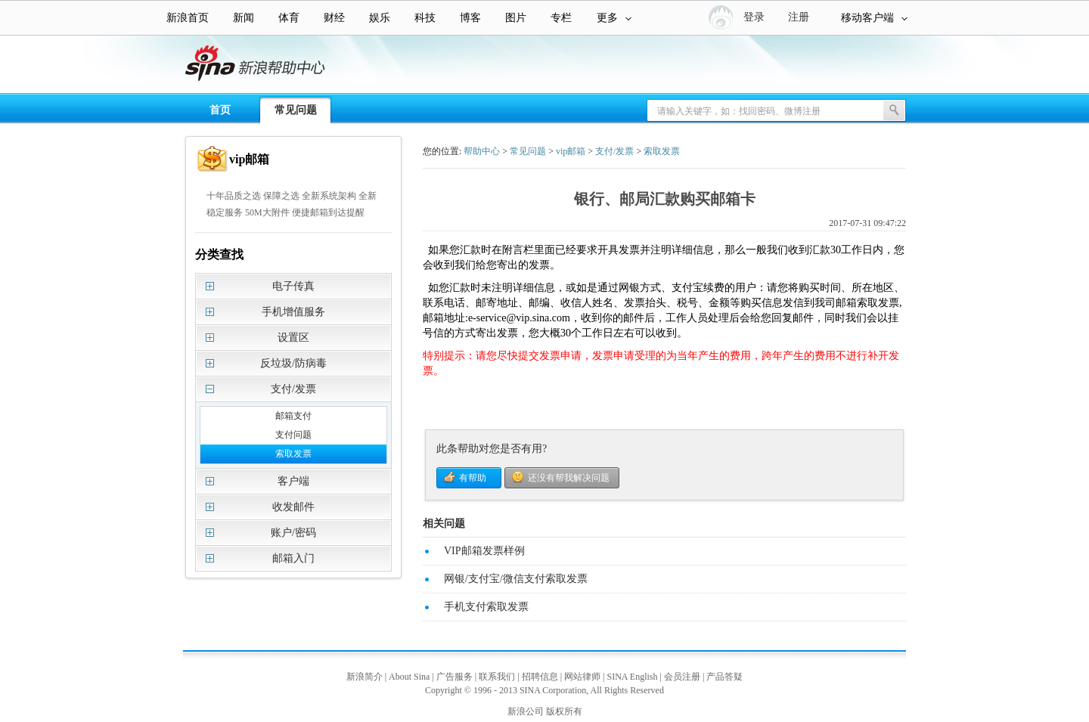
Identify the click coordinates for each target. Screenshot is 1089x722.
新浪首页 (187, 17)
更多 (614, 17)
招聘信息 (540, 676)
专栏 (561, 17)
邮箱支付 (293, 416)
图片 (515, 17)
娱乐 (379, 17)
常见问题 (296, 110)
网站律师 (582, 676)
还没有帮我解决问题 (569, 478)
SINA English (632, 676)
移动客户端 (874, 17)
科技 (425, 17)
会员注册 (682, 676)
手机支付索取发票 (486, 606)
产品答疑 (724, 676)
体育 (288, 17)
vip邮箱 (570, 151)
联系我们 (497, 676)
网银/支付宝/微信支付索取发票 (516, 578)
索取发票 (293, 453)
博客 (470, 17)
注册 (798, 17)
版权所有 (564, 711)
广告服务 (454, 676)
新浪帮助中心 (72, 65)
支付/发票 (614, 151)
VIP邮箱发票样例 (484, 550)
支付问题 (293, 434)
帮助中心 (482, 151)
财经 (334, 17)
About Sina (409, 676)
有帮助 (472, 478)
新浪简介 (364, 676)
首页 (220, 110)
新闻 (243, 17)
